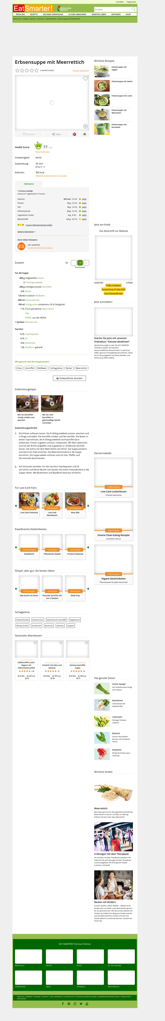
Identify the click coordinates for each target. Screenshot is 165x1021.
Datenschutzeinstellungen (86, 997)
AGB (51, 997)
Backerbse (30, 342)
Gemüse (60, 625)
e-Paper (129, 282)
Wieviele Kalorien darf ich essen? (51, 175)
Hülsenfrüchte (22, 620)
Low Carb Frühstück (29, 512)
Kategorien (21, 999)
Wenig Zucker (22, 625)
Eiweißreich (29, 554)
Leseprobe (98, 282)
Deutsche (49, 625)
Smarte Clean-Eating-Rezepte (114, 535)
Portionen (80, 267)
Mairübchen (117, 700)
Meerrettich (48, 308)
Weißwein (40, 295)
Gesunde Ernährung (53, 14)
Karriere (29, 997)
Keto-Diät (75, 512)
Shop (128, 14)
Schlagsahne (31, 304)
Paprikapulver (32, 334)
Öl (26, 338)
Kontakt (45, 997)
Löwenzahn (117, 717)
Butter (28, 291)
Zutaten (19, 262)
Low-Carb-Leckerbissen (113, 491)
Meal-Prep (75, 595)
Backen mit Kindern (105, 902)
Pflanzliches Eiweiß (52, 554)
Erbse (19, 368)
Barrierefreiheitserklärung (108, 997)
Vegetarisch (75, 620)
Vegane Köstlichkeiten (113, 578)
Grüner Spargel (119, 684)
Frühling (20, 14)
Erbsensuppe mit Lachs (122, 95)
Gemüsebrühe (32, 300)
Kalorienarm (37, 620)
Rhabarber (117, 750)
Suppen (70, 625)
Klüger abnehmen (77, 14)
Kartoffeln (47, 286)
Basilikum (30, 347)
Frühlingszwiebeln (34, 282)
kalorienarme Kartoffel (56, 620)
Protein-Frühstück (75, 554)
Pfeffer (28, 317)
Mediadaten (125, 997)
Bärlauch (116, 733)
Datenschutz (69, 997)
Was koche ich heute (29, 595)
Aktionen (116, 14)
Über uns (20, 997)
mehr (84, 199)
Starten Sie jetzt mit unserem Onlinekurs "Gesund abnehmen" (113, 325)
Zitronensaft (31, 322)
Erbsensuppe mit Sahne (122, 81)
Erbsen (40, 278)
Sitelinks (37, 997)
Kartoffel (29, 368)
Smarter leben (99, 14)
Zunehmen (36, 625)
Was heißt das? (43, 151)
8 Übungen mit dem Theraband (111, 853)
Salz (27, 313)
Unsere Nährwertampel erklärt (39, 225)
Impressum (59, 997)
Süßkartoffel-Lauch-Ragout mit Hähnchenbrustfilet (26, 665)
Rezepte (34, 14)
